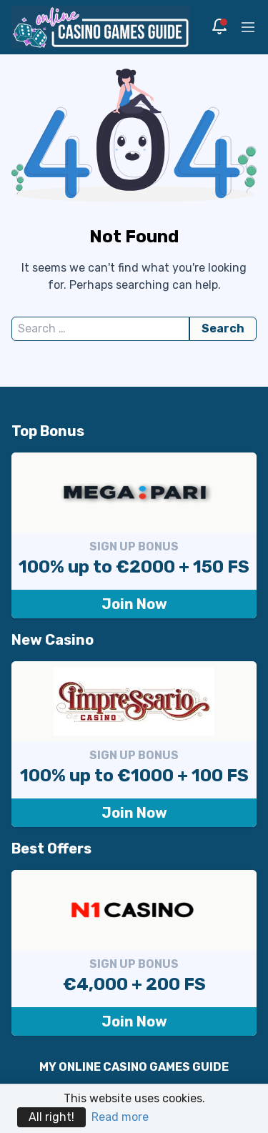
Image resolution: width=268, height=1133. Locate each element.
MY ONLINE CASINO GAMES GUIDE (134, 1067)
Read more (120, 1117)
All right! (51, 1117)
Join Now (134, 604)
